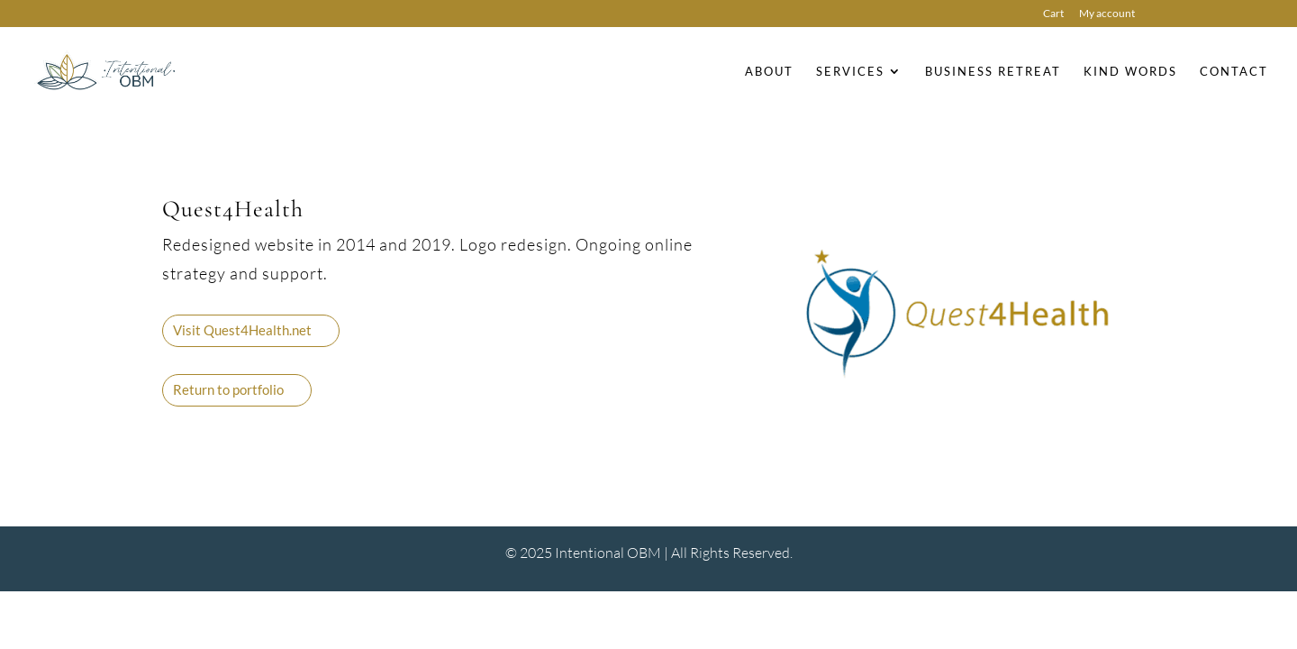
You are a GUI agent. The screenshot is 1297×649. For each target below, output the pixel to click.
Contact (1234, 71)
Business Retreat (993, 71)
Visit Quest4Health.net (242, 330)
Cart (1053, 14)
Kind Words (1130, 71)
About (769, 71)
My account (1107, 14)
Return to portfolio (228, 389)
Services (850, 71)
